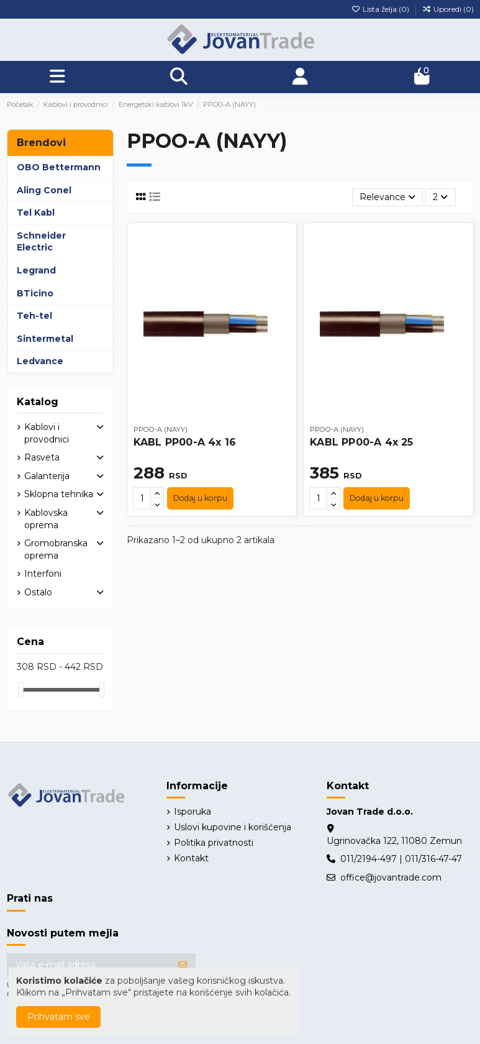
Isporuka (192, 811)
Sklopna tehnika (58, 494)
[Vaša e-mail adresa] (88, 965)
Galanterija (47, 476)
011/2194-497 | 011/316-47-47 (401, 858)
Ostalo (38, 592)
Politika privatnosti (213, 842)
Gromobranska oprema (56, 549)
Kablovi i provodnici (46, 433)
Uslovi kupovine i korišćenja (232, 827)
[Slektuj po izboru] (387, 197)
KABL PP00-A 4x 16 (185, 442)
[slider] (21, 689)
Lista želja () (381, 9)
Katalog (37, 402)
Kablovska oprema (46, 519)
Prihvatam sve (58, 1016)
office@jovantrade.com (391, 877)
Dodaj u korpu (200, 498)
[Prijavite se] (183, 965)
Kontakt (191, 858)
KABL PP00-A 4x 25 (361, 442)
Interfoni (42, 573)
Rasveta (42, 457)
